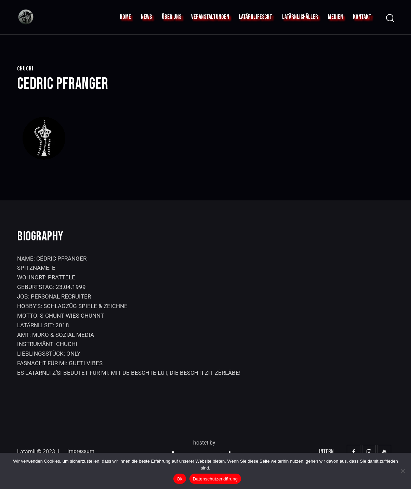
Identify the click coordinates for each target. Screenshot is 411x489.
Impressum (80, 451)
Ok (180, 478)
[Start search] (389, 18)
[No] (402, 470)
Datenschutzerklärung (215, 478)
